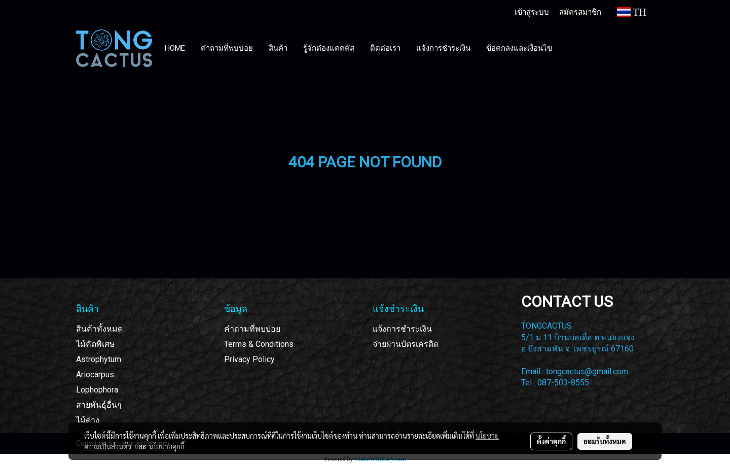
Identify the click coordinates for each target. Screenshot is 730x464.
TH (631, 12)
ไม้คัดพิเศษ (95, 344)
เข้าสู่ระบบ (532, 12)
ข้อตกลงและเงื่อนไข (519, 48)
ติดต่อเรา (385, 48)
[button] (569, 48)
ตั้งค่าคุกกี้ (551, 441)
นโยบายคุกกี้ (167, 446)
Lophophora (97, 390)
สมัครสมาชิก (580, 12)
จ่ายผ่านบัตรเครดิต (406, 344)
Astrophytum (98, 359)
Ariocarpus (95, 374)
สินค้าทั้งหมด (99, 329)
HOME (175, 48)
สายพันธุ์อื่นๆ (99, 405)
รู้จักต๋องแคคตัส (328, 48)
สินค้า (278, 48)
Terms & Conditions (259, 344)
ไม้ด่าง (87, 420)
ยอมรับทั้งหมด (604, 441)
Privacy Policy (249, 359)
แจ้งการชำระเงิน (443, 48)
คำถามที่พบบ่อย (227, 48)
